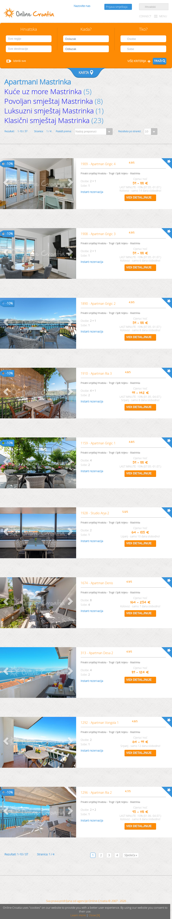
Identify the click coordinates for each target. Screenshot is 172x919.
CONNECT (145, 16)
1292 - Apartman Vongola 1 (100, 722)
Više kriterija (136, 61)
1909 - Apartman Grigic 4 (98, 164)
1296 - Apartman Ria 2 (96, 792)
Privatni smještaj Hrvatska (93, 173)
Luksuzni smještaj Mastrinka (49, 110)
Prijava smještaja (116, 7)
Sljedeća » (130, 855)
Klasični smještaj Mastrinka (47, 120)
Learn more (78, 915)
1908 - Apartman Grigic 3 (98, 234)
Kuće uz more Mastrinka (43, 91)
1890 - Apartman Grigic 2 (98, 303)
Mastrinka (135, 173)
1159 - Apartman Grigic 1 (98, 443)
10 (8, 164)
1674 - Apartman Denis (97, 583)
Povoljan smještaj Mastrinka (48, 101)
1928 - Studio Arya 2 (95, 513)
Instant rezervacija (92, 192)
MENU (163, 16)
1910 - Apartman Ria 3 (96, 373)
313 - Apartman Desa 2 (97, 653)
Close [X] (94, 915)
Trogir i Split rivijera (118, 173)
